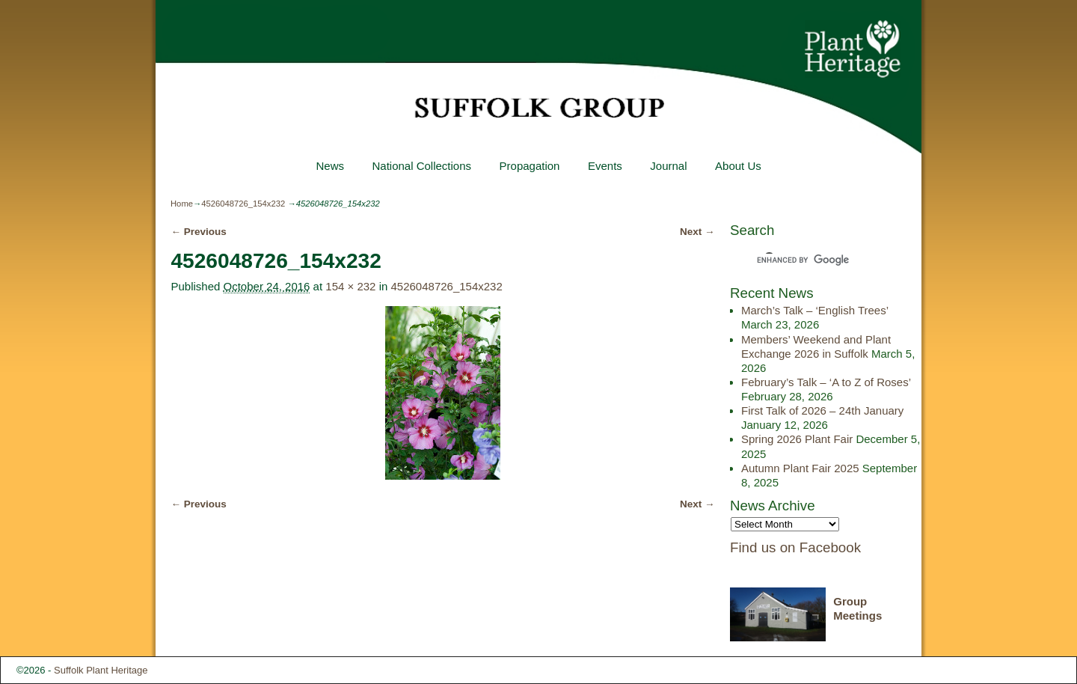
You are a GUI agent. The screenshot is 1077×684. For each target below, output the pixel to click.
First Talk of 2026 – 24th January (822, 410)
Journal (668, 165)
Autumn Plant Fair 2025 (800, 468)
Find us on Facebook (795, 547)
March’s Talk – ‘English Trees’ (814, 310)
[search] (812, 260)
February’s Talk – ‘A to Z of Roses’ (826, 382)
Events (605, 165)
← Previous (198, 231)
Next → (697, 231)
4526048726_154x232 (243, 203)
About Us (738, 165)
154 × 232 (350, 286)
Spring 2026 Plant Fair (797, 439)
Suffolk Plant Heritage (101, 670)
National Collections (421, 165)
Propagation (529, 165)
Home (182, 203)
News (330, 165)
